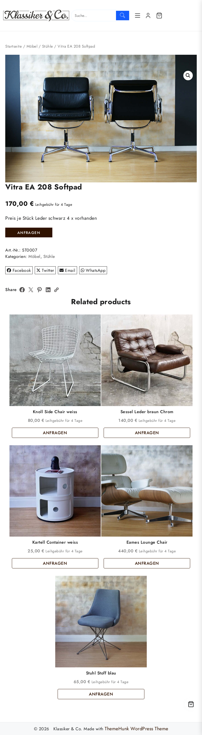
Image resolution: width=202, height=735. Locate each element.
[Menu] (137, 15)
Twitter (45, 270)
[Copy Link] (56, 289)
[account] (148, 15)
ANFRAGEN (28, 232)
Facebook (19, 270)
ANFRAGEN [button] (55, 433)
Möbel (32, 46)
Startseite (13, 46)
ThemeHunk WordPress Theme (136, 728)
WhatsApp (93, 270)
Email (67, 270)
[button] (188, 75)
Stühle (47, 46)
